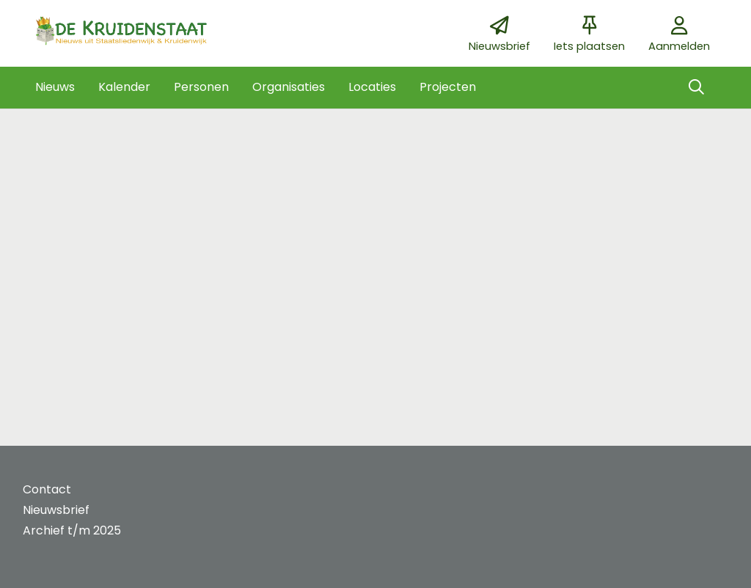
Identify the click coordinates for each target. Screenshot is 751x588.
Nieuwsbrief (56, 509)
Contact (47, 489)
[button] (55, 87)
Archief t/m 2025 (72, 530)
